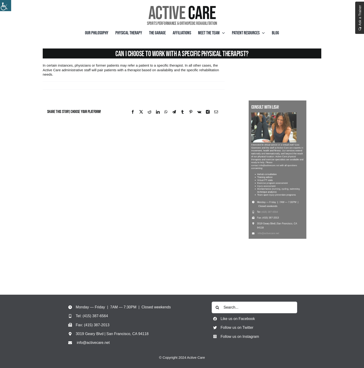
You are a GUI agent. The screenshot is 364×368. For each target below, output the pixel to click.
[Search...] (254, 307)
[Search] (217, 307)
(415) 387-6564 (271, 203)
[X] (141, 112)
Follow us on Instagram (240, 337)
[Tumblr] (182, 112)
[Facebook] (133, 112)
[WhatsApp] (166, 112)
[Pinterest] (191, 112)
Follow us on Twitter (237, 327)
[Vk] (199, 112)
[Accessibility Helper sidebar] (5, 5)
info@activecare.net (270, 221)
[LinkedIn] (158, 112)
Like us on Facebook (238, 319)
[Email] (216, 112)
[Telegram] (174, 112)
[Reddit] (149, 112)
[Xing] (208, 112)
